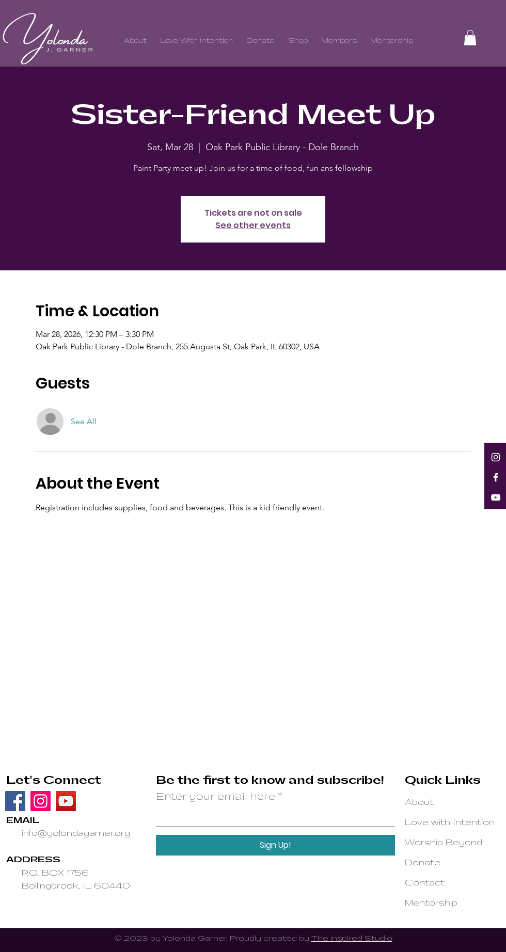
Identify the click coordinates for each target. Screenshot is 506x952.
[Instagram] (495, 457)
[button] (470, 37)
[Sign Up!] (275, 845)
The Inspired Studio (351, 938)
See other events (253, 225)
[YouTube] (495, 497)
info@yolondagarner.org (76, 833)
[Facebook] (495, 477)
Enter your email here (215, 797)
